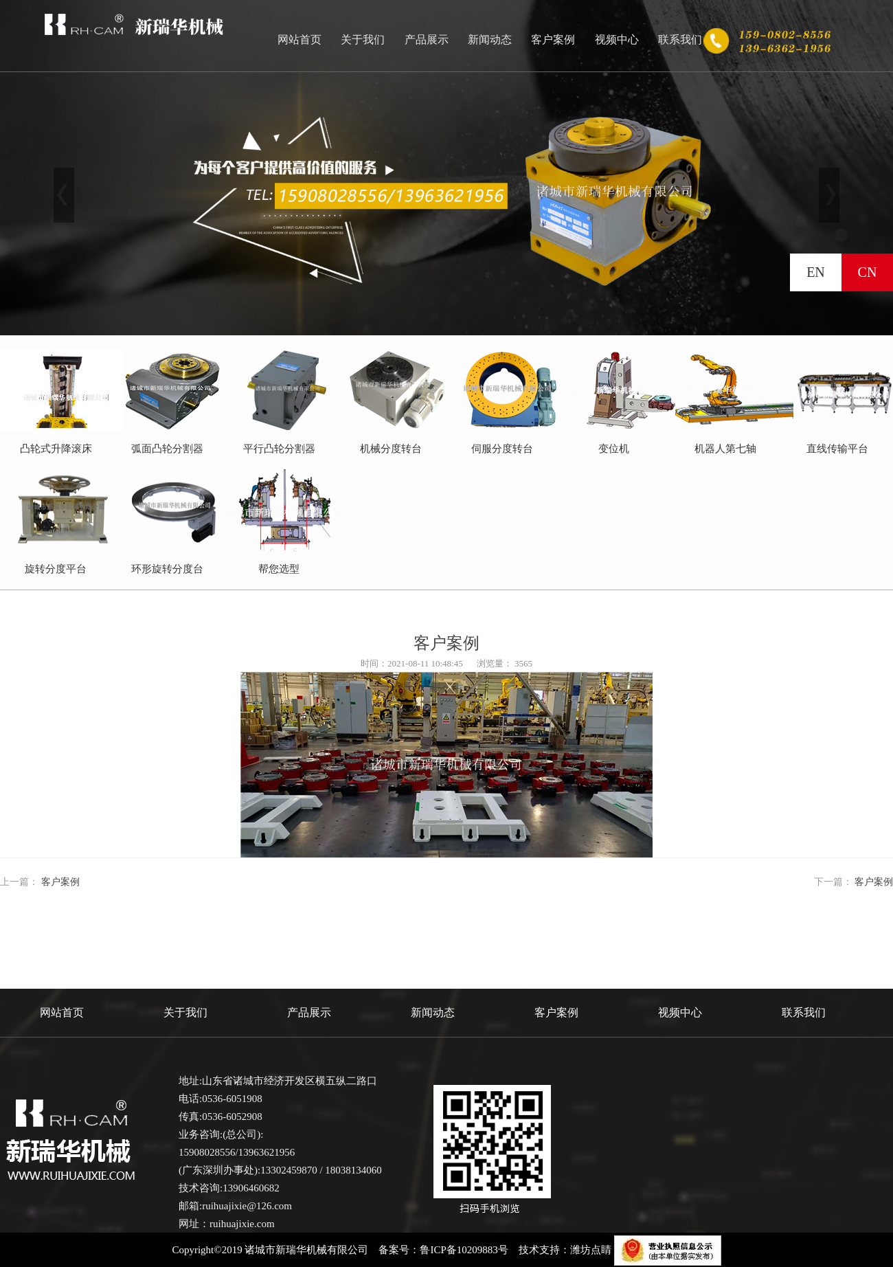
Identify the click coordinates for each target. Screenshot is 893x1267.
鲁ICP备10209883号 (464, 1249)
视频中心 (617, 39)
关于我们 (363, 39)
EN (815, 272)
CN (867, 272)
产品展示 (427, 39)
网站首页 (299, 39)
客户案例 (553, 39)
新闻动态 (490, 39)
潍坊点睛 (590, 1249)
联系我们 (680, 39)
